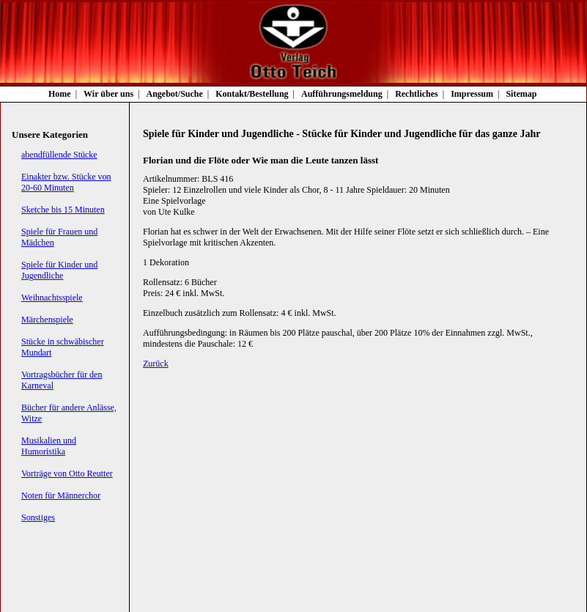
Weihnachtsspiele (52, 297)
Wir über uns (108, 94)
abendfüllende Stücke (59, 155)
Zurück (156, 363)
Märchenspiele (47, 319)
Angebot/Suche (175, 94)
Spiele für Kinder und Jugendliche (59, 270)
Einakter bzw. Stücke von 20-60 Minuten (66, 182)
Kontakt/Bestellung (251, 94)
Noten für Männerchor (60, 495)
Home (59, 94)
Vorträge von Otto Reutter (67, 473)
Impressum (472, 94)
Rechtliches (416, 94)
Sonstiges (38, 517)
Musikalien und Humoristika (48, 446)
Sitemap (521, 94)
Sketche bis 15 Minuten (63, 209)
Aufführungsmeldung (342, 94)
